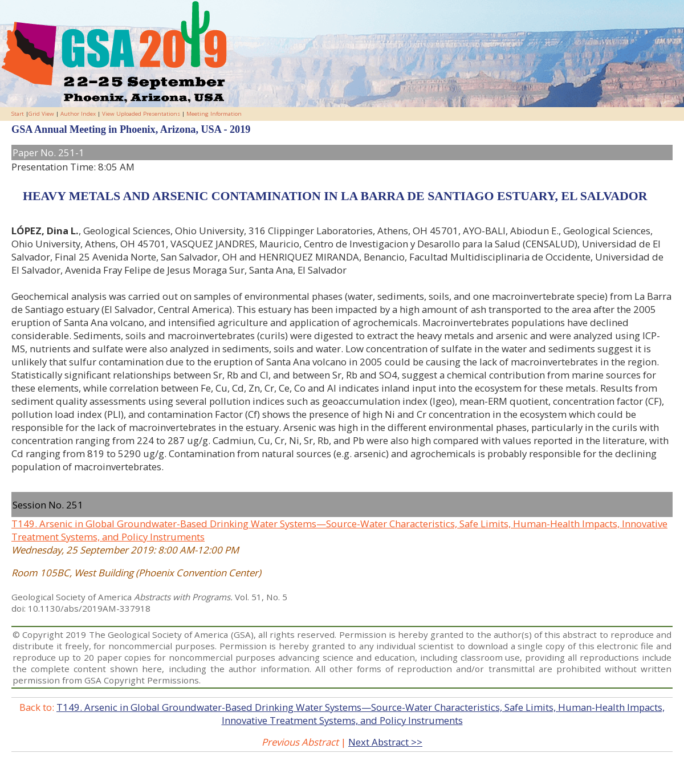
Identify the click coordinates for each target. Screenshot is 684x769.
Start (17, 113)
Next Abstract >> (385, 741)
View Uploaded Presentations (141, 113)
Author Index (78, 113)
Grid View (41, 113)
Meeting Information (214, 113)
